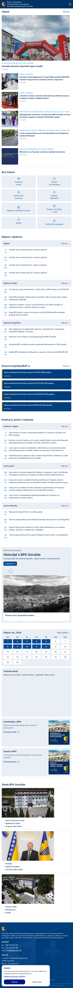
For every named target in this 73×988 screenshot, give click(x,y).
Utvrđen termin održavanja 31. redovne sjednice (28, 265)
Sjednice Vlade (10, 283)
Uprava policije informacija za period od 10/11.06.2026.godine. (29, 383)
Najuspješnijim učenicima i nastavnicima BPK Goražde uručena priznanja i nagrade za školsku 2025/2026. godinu (44, 115)
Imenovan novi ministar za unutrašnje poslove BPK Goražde (32, 337)
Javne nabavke (10, 506)
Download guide (11, 762)
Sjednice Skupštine (12, 323)
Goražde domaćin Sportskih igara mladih (22, 66)
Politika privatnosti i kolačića (14, 976)
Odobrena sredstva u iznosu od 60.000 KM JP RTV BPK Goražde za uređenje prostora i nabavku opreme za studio (36, 306)
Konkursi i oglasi (10, 426)
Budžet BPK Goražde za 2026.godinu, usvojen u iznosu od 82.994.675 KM (38, 352)
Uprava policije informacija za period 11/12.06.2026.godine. (28, 372)
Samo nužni (37, 982)
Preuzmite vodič (11, 732)
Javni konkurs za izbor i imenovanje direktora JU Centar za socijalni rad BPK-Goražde (37, 433)
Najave (6, 243)
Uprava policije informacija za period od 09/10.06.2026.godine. (29, 394)
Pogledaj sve (10, 564)
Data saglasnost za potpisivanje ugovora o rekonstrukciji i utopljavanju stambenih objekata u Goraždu (36, 330)
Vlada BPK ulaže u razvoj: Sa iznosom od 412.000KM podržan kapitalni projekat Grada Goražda (37, 313)
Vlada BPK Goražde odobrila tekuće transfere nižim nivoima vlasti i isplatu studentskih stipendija (38, 298)
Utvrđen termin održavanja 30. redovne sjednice (28, 273)
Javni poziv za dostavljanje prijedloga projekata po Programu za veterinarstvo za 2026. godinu (34, 496)
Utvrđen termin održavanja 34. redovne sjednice (28, 250)
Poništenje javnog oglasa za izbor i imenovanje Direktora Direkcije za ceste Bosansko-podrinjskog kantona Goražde (38, 456)
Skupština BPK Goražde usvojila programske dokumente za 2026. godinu (38, 344)
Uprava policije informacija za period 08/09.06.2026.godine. (28, 405)
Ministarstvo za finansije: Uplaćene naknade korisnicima (42, 152)
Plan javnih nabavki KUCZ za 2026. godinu (26, 512)
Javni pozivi (8, 466)
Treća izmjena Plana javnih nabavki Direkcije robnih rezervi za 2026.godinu (38, 535)
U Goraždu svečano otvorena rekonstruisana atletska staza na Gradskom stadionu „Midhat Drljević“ (44, 97)
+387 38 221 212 (11, 945)
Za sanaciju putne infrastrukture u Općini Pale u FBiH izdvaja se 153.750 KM (39, 289)
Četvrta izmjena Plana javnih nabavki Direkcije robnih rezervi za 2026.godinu (39, 520)
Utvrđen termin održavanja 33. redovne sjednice (28, 257)
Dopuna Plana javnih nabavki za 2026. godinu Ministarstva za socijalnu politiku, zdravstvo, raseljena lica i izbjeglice (37, 528)
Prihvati (14, 982)
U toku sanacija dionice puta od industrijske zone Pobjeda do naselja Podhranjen (43, 134)
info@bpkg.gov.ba (14, 950)
